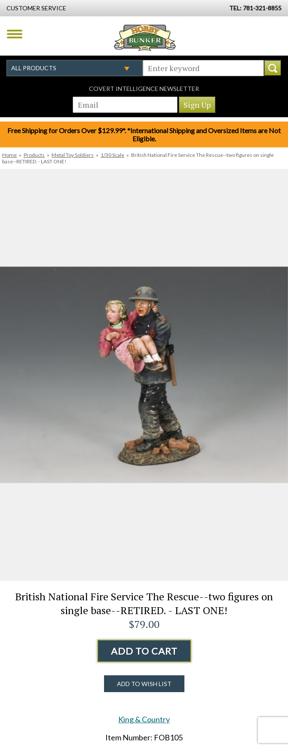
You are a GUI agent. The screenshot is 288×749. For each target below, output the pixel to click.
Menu (14, 34)
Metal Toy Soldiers (73, 155)
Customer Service (36, 8)
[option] (144, 375)
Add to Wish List (144, 683)
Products (34, 155)
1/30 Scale (112, 155)
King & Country (144, 719)
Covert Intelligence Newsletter (144, 88)
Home (9, 155)
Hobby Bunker (144, 37)
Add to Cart (144, 651)
